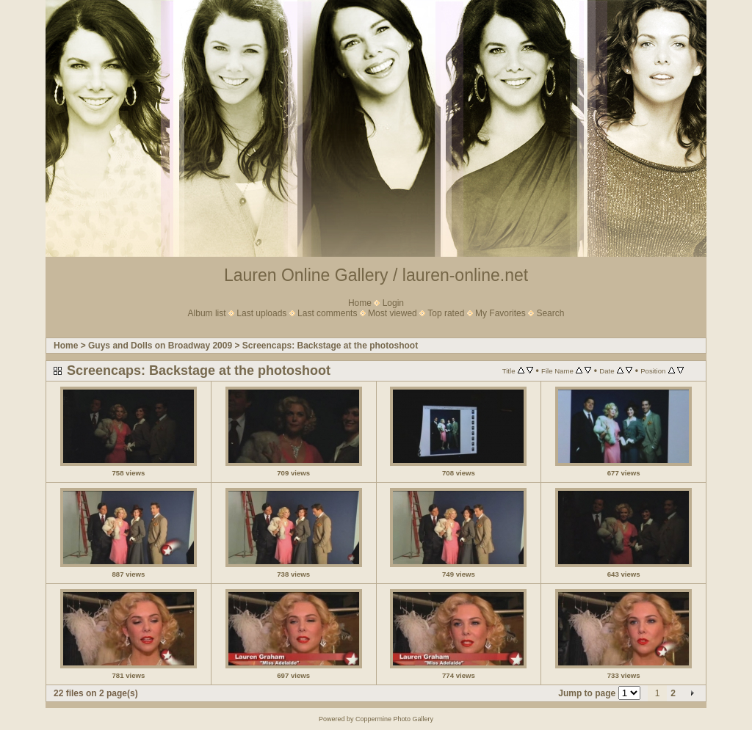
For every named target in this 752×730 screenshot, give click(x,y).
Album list (207, 313)
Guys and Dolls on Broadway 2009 (160, 345)
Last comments (327, 313)
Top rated (445, 313)
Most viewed (392, 313)
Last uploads (261, 313)
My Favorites (500, 313)
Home (360, 303)
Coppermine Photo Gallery (394, 719)
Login (393, 303)
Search (550, 313)
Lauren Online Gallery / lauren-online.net (376, 275)
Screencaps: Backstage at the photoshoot (330, 345)
